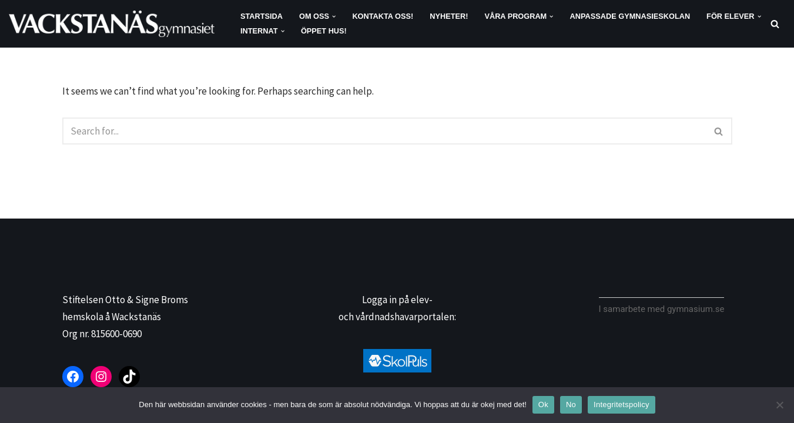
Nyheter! (449, 16)
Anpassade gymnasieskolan (630, 16)
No (571, 404)
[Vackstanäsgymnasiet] (114, 24)
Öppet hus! (324, 30)
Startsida (261, 16)
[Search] (774, 23)
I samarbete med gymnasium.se (662, 309)
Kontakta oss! (382, 16)
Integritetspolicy (621, 404)
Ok (543, 404)
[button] (334, 16)
